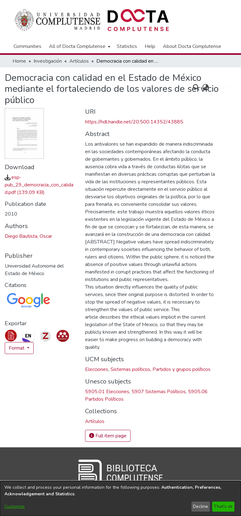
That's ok (223, 506)
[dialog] (120, 498)
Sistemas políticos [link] (130, 369)
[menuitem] (79, 46)
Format (17, 348)
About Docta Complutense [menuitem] (192, 46)
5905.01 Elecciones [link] (107, 391)
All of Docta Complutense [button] (77, 46)
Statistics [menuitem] (127, 46)
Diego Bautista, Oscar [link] (28, 236)
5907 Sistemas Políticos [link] (158, 391)
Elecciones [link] (96, 369)
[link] (39, 185)
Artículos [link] (79, 61)
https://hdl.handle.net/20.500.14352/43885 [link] (134, 121)
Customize (14, 506)
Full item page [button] (107, 435)
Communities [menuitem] (27, 46)
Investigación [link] (48, 61)
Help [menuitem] (150, 46)
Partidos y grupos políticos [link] (182, 369)
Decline (200, 506)
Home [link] (19, 61)
